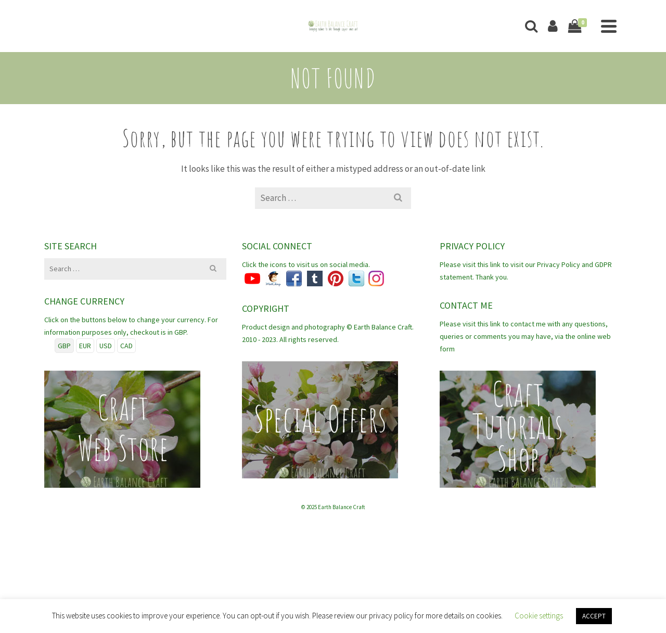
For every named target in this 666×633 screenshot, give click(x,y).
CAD (126, 345)
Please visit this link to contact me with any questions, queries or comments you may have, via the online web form (525, 336)
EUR (85, 345)
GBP (64, 345)
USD (105, 345)
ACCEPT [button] (594, 616)
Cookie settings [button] (539, 616)
